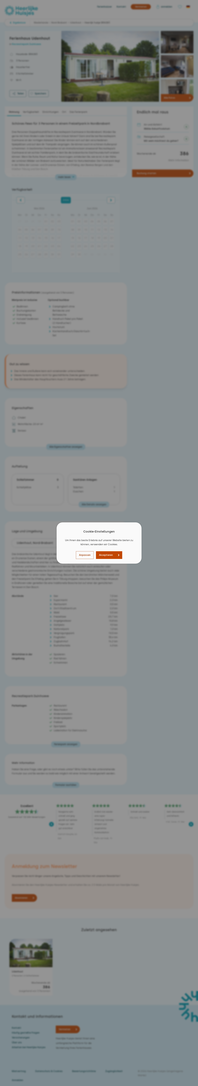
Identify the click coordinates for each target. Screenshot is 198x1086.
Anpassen (85, 555)
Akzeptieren (106, 555)
